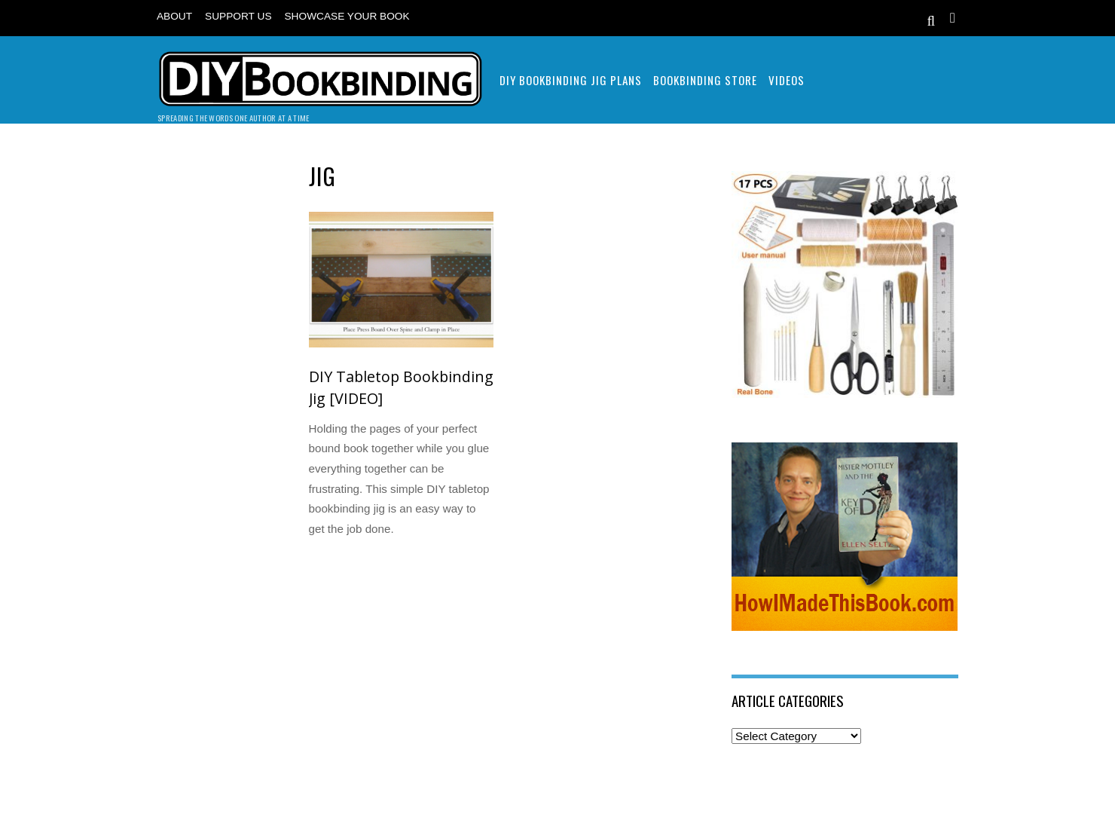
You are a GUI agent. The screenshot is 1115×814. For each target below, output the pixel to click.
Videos (786, 80)
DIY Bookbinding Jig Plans (570, 80)
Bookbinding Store (705, 80)
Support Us (238, 16)
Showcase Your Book (347, 16)
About (174, 16)
